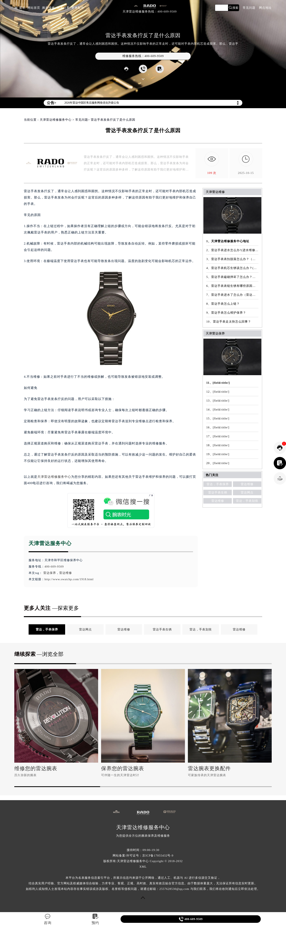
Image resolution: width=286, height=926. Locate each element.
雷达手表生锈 (217, 492)
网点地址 (265, 7)
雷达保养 (49, 572)
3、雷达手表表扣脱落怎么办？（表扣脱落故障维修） (232, 259)
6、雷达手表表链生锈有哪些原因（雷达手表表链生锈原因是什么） (232, 285)
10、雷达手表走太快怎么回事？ (228, 321)
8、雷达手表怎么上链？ (223, 303)
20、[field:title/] (217, 463)
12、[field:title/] (217, 391)
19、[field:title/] (217, 454)
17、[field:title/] (217, 436)
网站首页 (33, 7)
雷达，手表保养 (218, 484)
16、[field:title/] (217, 427)
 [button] (265, 713)
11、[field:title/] (218, 382)
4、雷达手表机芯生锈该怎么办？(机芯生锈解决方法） (232, 268)
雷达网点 (247, 492)
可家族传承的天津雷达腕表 (207, 775)
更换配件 (78, 7)
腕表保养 (63, 7)
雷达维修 (65, 572)
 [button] (20, 713)
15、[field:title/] (217, 418)
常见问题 (249, 7)
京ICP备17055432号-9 (157, 855)
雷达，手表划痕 (247, 500)
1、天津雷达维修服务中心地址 (227, 241)
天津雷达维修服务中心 (56, 119)
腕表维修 (48, 7)
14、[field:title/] (217, 409)
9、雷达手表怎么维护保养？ (226, 312)
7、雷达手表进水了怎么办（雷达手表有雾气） (232, 294)
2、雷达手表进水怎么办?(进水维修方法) (232, 250)
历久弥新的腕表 (25, 775)
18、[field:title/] (217, 445)
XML (143, 866)
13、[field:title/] (217, 400)
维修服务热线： (143, 56)
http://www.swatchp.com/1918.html (69, 579)
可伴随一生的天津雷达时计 (120, 775)
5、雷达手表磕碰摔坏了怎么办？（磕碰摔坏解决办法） (232, 276)
